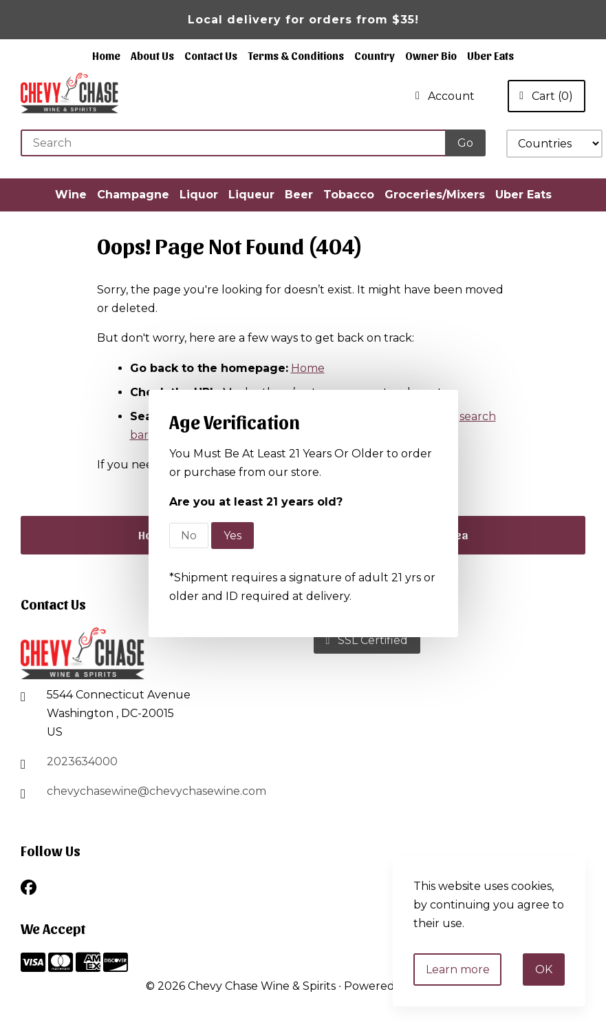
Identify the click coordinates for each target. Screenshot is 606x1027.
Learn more (458, 969)
